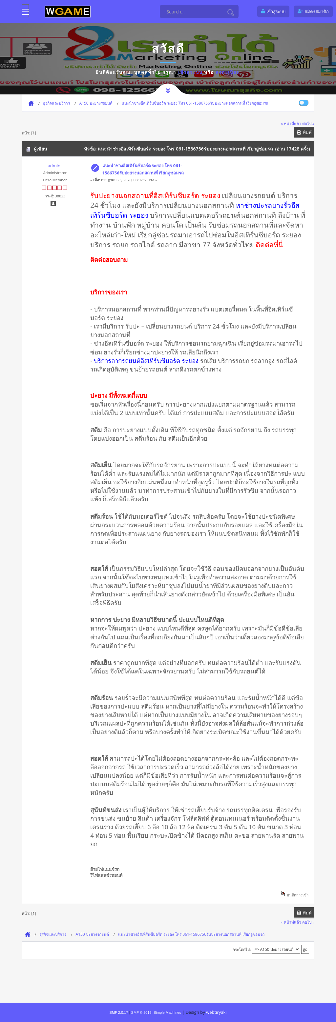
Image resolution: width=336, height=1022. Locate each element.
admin (54, 166)
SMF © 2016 (141, 1012)
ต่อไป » (308, 123)
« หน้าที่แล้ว (291, 123)
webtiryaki (216, 1012)
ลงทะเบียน (228, 72)
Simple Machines (167, 1012)
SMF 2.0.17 (118, 1012)
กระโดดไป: (242, 949)
